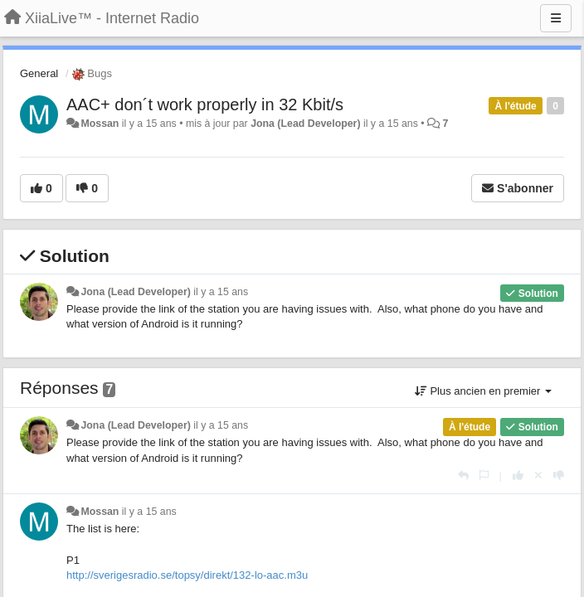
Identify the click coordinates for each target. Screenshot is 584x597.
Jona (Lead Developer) (305, 123)
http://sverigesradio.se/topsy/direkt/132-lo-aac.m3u (187, 575)
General (39, 73)
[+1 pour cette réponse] (518, 475)
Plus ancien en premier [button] (483, 391)
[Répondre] (463, 475)
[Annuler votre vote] (538, 475)
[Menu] (556, 18)
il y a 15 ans (220, 292)
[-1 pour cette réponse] (558, 475)
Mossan (99, 123)
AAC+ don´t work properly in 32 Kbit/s (204, 104)
